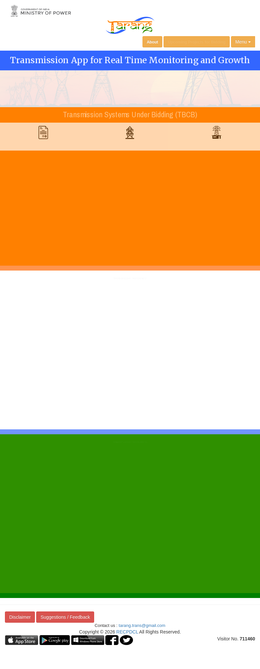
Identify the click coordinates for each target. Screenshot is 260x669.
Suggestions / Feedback (65, 617)
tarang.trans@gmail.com (142, 625)
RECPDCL (127, 631)
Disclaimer (20, 617)
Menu (243, 41)
